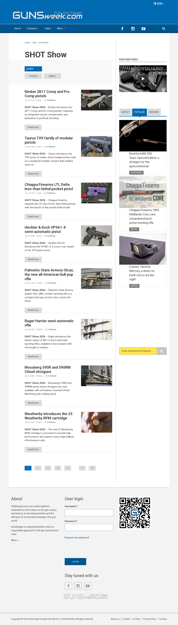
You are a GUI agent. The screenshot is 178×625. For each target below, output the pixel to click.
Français (33, 76)
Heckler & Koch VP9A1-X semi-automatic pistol (45, 229)
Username (71, 506)
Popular (139, 112)
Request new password (77, 537)
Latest (125, 112)
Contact (126, 619)
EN (159, 3)
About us (115, 619)
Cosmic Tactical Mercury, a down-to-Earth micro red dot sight (142, 277)
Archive (154, 112)
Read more (33, 127)
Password (71, 521)
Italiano (52, 76)
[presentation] (90, 547)
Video (48, 28)
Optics (134, 290)
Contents (32, 28)
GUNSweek (51, 100)
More (60, 28)
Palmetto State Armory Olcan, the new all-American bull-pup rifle (49, 274)
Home (17, 28)
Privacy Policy (149, 619)
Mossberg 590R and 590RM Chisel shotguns (48, 369)
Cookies (163, 619)
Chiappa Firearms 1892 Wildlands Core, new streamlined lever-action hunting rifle (143, 218)
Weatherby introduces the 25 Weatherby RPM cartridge (48, 416)
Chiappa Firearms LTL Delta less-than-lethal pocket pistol (49, 186)
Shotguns (136, 172)
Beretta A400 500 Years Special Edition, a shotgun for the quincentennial (144, 160)
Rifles (134, 233)
